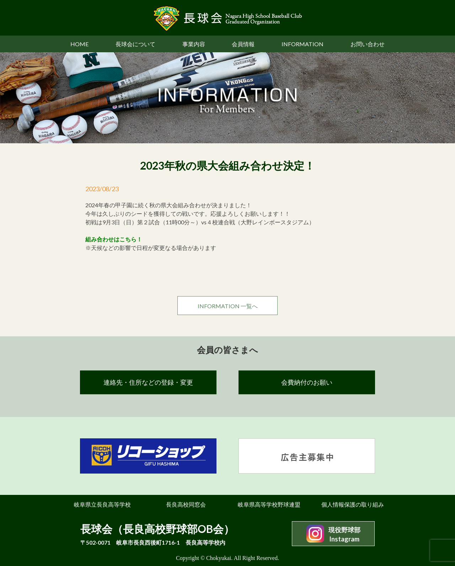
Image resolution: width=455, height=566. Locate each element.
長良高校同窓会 (186, 504)
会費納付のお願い (306, 382)
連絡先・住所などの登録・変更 (148, 382)
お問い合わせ (367, 44)
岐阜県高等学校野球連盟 (269, 504)
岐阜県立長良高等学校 (102, 504)
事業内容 (193, 44)
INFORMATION (302, 44)
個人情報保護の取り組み (352, 504)
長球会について (135, 44)
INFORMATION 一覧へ (228, 306)
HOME (79, 44)
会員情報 (243, 44)
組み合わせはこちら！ (113, 239)
